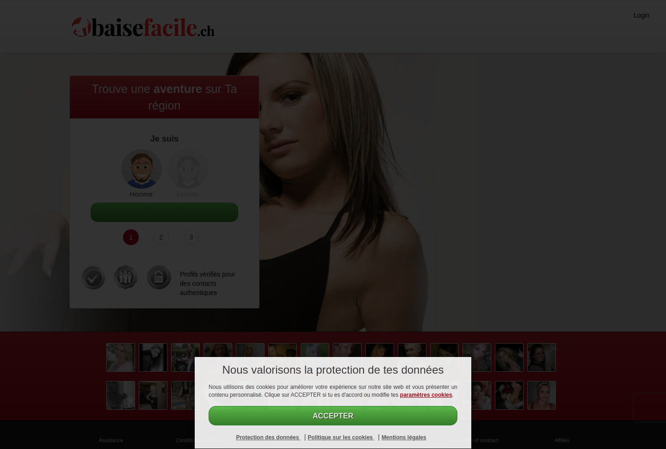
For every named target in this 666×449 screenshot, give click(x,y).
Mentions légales (404, 437)
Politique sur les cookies (341, 437)
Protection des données (268, 437)
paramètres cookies (426, 395)
